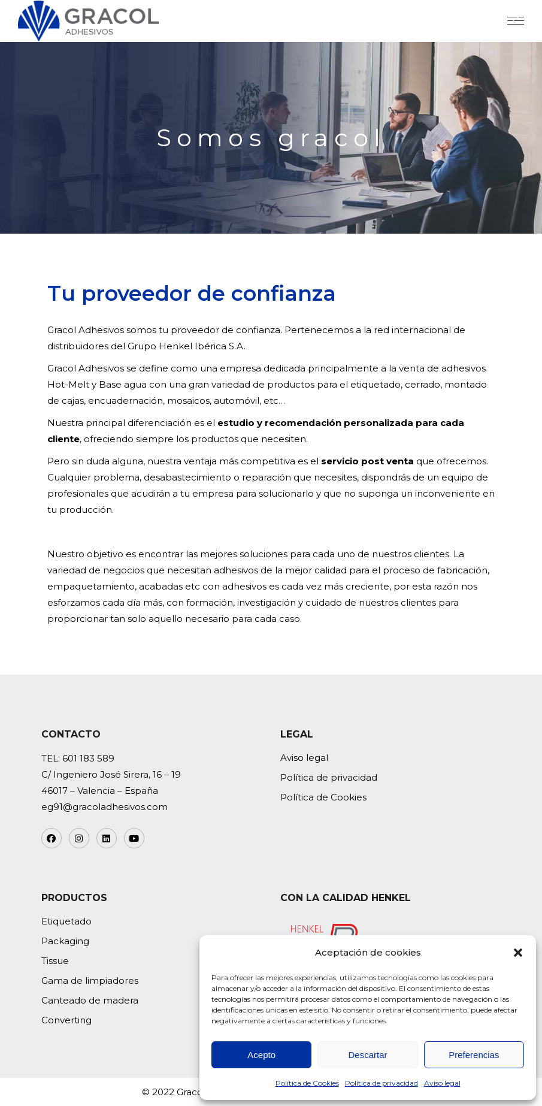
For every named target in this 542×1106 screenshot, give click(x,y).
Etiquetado (66, 921)
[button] (518, 953)
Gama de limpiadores (89, 980)
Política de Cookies (307, 1082)
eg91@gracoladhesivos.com (104, 806)
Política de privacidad (381, 1082)
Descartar (367, 1055)
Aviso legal (442, 1082)
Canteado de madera (89, 1000)
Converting (66, 1020)
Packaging (65, 941)
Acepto (261, 1055)
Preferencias (474, 1055)
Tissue (55, 960)
